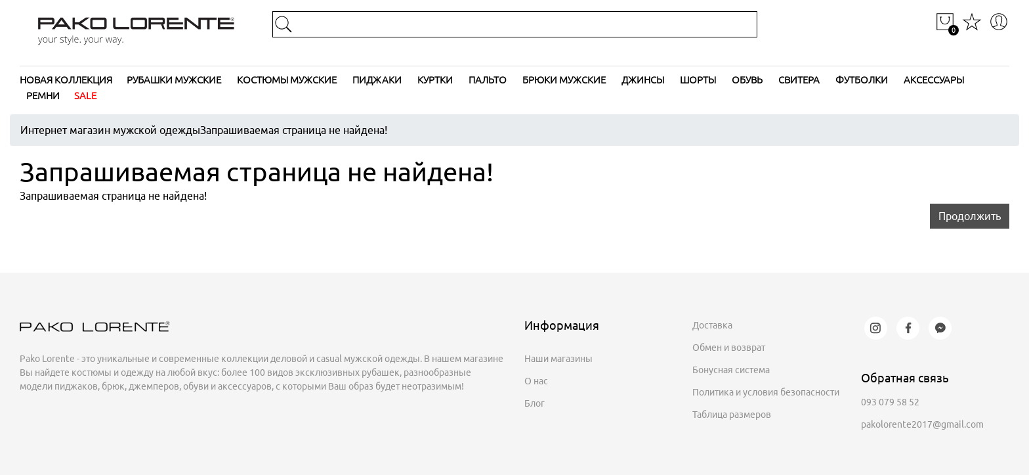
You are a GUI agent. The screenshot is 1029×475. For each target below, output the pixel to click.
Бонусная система (731, 370)
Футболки (861, 79)
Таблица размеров (731, 414)
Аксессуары (934, 79)
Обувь (747, 79)
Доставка (712, 325)
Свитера (799, 79)
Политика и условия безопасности (765, 392)
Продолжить (969, 216)
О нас (536, 381)
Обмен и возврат (728, 347)
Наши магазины (558, 358)
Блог (534, 403)
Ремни (43, 95)
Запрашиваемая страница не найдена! (293, 130)
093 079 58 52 (890, 402)
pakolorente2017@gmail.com (922, 424)
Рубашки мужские (174, 79)
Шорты (698, 79)
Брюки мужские (564, 79)
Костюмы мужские (287, 79)
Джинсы (642, 79)
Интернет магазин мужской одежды (110, 130)
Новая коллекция (66, 79)
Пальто (488, 79)
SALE (85, 95)
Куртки (435, 79)
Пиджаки (377, 79)
